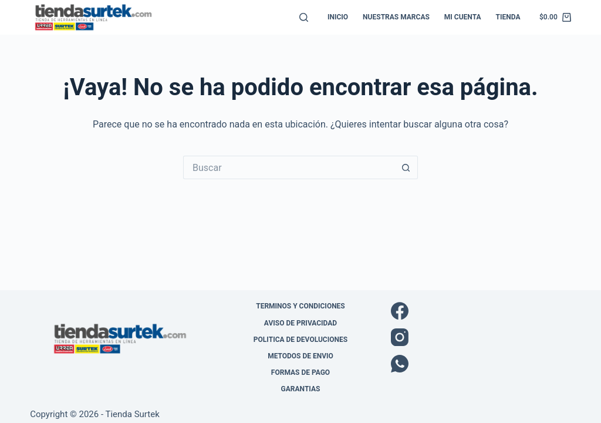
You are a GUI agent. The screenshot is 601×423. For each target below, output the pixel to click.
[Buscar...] (288, 167)
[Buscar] (303, 17)
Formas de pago (300, 372)
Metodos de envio (300, 356)
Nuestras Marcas (396, 17)
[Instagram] (481, 337)
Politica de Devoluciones (300, 339)
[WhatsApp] (481, 363)
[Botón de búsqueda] (406, 167)
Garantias (300, 389)
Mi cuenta (462, 17)
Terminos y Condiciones (300, 306)
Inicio (337, 17)
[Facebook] (481, 311)
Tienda (508, 17)
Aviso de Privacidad (300, 323)
